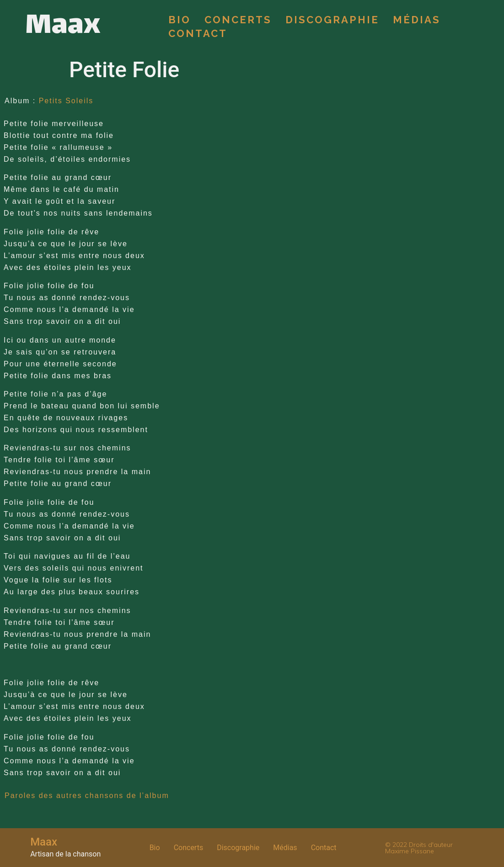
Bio (179, 20)
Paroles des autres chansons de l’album (87, 795)
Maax (62, 26)
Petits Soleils (66, 101)
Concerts (238, 20)
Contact (197, 33)
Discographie (332, 20)
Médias (416, 20)
